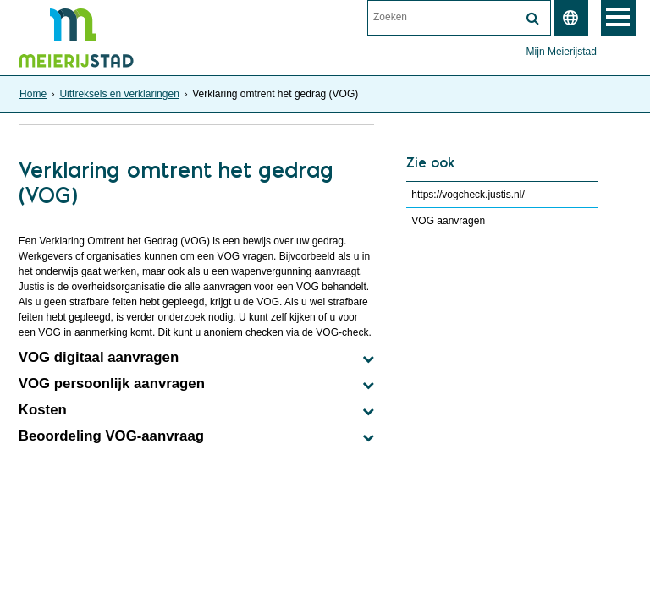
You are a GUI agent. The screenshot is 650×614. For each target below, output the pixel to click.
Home (33, 94)
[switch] (571, 18)
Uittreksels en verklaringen (119, 94)
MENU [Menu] (618, 18)
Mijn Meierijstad (561, 52)
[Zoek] (533, 19)
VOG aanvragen (448, 221)
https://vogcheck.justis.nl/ (467, 194)
